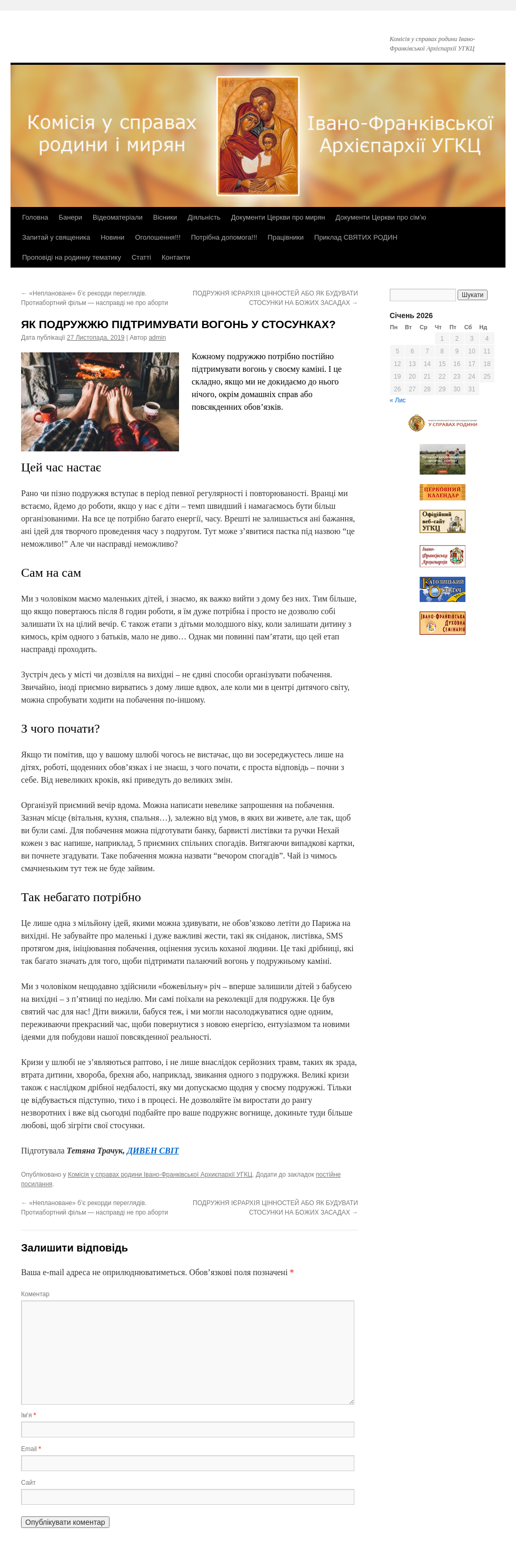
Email (31, 1449)
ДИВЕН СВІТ (153, 1150)
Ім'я (28, 1415)
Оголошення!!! (157, 237)
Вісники (165, 217)
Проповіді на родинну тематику (71, 257)
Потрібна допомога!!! (224, 237)
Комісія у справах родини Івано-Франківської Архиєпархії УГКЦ (160, 1174)
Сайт (28, 1482)
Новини (112, 237)
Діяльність (203, 217)
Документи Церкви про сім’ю (380, 217)
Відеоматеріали (118, 217)
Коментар (35, 1294)
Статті (141, 257)
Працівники (285, 237)
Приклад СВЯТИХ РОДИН (356, 237)
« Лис (398, 400)
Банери (70, 217)
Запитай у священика (56, 237)
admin (157, 337)
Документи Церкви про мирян (278, 217)
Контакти (176, 257)
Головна (35, 217)
